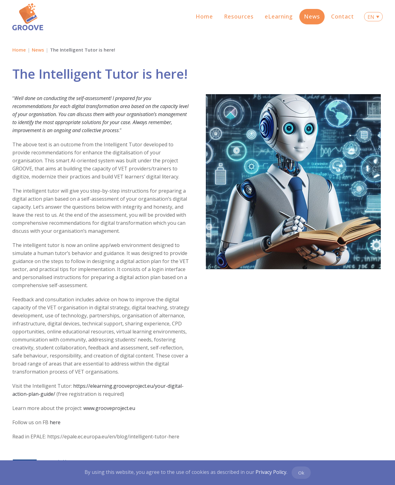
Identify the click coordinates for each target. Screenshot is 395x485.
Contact (342, 16)
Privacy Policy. (271, 472)
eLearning (279, 16)
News (312, 16)
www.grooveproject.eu (109, 408)
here (55, 422)
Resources (239, 16)
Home (204, 16)
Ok (301, 473)
